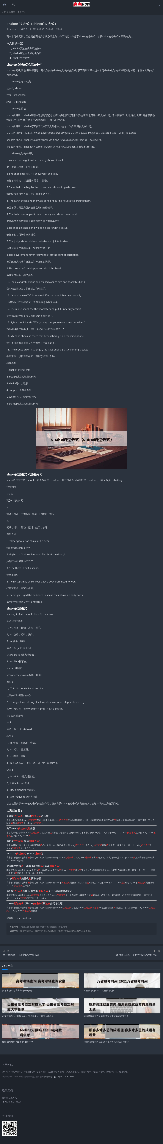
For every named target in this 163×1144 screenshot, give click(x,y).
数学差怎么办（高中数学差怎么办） (22, 954)
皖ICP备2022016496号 (64, 1076)
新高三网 (48, 1076)
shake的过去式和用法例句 (27, 48)
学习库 (12, 12)
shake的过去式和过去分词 (27, 53)
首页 (4, 12)
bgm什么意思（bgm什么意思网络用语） (138, 954)
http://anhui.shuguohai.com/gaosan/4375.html (44, 926)
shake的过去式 (21, 58)
